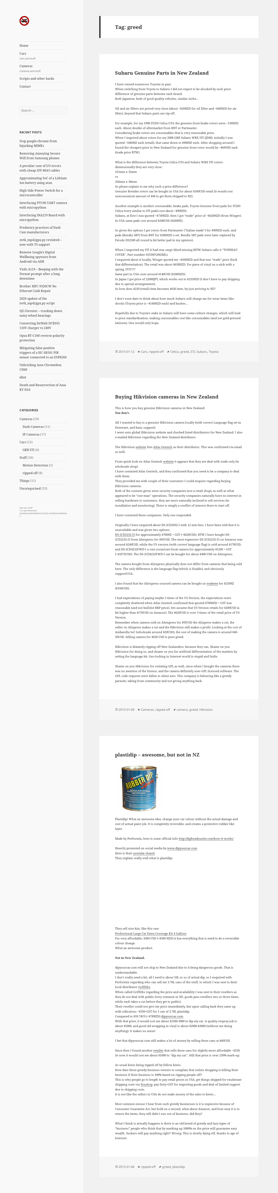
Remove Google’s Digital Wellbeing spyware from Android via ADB (37, 257)
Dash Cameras (33, 427)
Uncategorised (30, 488)
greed (184, 351)
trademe (212, 583)
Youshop (147, 1084)
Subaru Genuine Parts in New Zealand (162, 72)
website (141, 447)
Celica (174, 351)
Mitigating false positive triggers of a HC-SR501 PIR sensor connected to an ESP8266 (43, 352)
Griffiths (144, 987)
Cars (43, 55)
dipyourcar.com (172, 1016)
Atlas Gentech (162, 447)
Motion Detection (35, 465)
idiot (22, 377)
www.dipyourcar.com (182, 848)
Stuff (23, 457)
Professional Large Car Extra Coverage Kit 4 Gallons (150, 933)
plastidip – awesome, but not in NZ (157, 754)
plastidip (178, 1167)
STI (193, 351)
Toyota (214, 351)
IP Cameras (31, 434)
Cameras (43, 68)
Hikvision (206, 709)
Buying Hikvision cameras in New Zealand (166, 396)
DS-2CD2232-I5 (125, 534)
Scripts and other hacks (36, 78)
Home (23, 45)
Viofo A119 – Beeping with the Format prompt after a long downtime (41, 274)
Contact (25, 86)
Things (24, 481)
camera (182, 709)
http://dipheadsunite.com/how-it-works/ (206, 838)
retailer (158, 1050)
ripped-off (30, 473)
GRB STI (28, 450)
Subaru (202, 351)
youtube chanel (144, 853)
